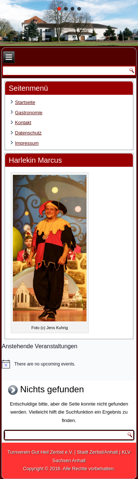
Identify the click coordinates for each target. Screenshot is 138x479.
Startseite (25, 102)
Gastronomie (28, 112)
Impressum (27, 143)
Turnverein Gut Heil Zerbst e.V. (40, 452)
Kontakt (23, 122)
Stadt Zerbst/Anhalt (97, 452)
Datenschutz (28, 133)
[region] (69, 23)
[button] (59, 9)
